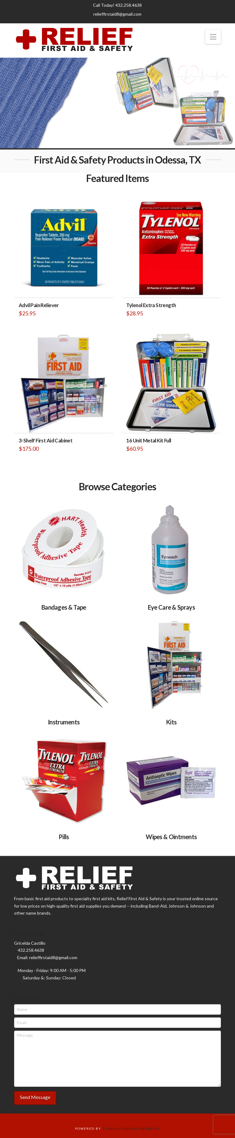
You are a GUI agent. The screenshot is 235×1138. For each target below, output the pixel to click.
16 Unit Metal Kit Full (148, 440)
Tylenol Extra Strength (151, 305)
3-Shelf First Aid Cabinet (45, 440)
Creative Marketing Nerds (131, 1128)
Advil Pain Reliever (39, 305)
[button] (213, 37)
